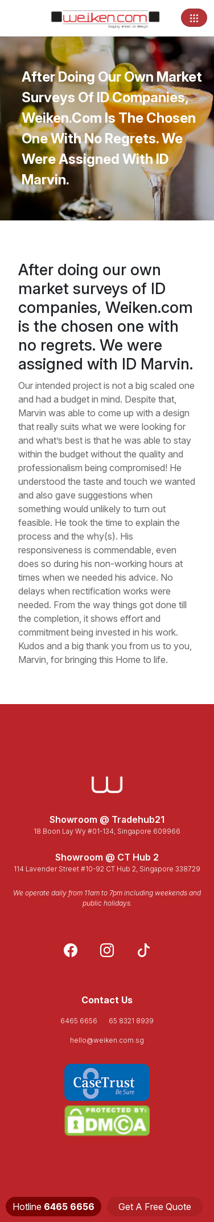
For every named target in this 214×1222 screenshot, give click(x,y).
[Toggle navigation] (194, 18)
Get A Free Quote (154, 1206)
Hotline (53, 1206)
